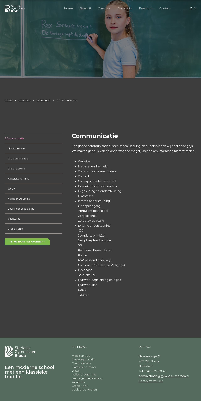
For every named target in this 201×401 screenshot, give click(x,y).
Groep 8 (85, 8)
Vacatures (14, 218)
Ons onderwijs (16, 168)
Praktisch (145, 8)
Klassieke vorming (18, 178)
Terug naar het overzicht (27, 241)
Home (68, 8)
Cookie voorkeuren (84, 389)
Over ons (104, 8)
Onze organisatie (18, 158)
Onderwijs (125, 8)
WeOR (11, 188)
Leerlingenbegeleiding (21, 208)
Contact (165, 8)
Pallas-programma (19, 198)
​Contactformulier (151, 381)
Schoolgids (43, 100)
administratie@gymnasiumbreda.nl (164, 376)
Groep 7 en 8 (15, 228)
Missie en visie (16, 148)
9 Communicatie (67, 100)
